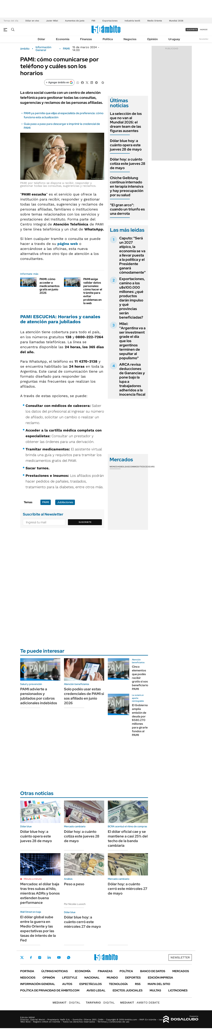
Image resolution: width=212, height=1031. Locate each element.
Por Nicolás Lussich (75, 904)
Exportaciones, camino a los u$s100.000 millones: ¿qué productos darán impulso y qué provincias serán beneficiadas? (132, 298)
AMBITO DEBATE (140, 1002)
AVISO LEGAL (96, 990)
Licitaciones (178, 990)
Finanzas (86, 39)
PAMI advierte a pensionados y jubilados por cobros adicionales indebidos (38, 696)
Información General (43, 49)
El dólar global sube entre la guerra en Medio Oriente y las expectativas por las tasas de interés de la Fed (38, 929)
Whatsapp (68, 957)
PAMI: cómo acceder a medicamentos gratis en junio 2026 (50, 286)
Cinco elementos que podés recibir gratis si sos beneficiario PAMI (140, 678)
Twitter (22, 957)
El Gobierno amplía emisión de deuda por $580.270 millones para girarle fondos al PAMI (140, 720)
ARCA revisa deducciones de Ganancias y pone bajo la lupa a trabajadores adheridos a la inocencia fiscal (132, 379)
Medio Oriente (154, 20)
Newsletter (203, 39)
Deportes (133, 977)
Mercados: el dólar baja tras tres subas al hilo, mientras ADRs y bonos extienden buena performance (40, 893)
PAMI (66, 48)
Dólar (41, 39)
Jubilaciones (65, 502)
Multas (155, 990)
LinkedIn (49, 957)
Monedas (115, 466)
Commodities (136, 466)
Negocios (130, 39)
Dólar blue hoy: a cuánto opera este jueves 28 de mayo (126, 145)
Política (108, 39)
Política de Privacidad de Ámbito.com (49, 990)
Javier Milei (52, 20)
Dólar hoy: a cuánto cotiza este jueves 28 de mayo (127, 163)
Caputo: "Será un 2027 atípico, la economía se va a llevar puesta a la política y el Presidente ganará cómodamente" (132, 255)
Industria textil (132, 20)
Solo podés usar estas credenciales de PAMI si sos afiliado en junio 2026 (84, 696)
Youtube (59, 957)
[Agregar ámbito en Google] (59, 82)
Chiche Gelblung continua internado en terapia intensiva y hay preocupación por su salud (126, 186)
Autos (67, 984)
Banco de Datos (152, 971)
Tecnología (118, 984)
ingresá (204, 30)
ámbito (24, 48)
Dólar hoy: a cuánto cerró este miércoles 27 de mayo (127, 889)
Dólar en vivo (32, 20)
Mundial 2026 (176, 20)
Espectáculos (90, 984)
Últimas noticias (54, 971)
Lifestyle (69, 977)
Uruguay (174, 39)
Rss (137, 984)
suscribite (192, 30)
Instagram (39, 957)
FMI (93, 20)
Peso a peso (74, 884)
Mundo (112, 977)
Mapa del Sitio (159, 984)
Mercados (180, 971)
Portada (27, 971)
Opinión (152, 39)
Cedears (149, 466)
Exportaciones (109, 20)
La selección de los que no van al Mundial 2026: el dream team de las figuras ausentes (126, 122)
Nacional (92, 977)
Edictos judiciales (127, 990)
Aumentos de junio (74, 20)
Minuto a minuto (33, 878)
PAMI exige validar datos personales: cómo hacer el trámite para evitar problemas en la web (92, 291)
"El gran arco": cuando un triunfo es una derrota (127, 209)
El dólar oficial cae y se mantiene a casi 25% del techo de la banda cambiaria (128, 838)
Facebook (31, 957)
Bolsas (124, 466)
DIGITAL (66, 1002)
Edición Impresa (160, 977)
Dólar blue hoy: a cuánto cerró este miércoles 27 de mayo (82, 922)
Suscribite (85, 522)
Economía (62, 39)
